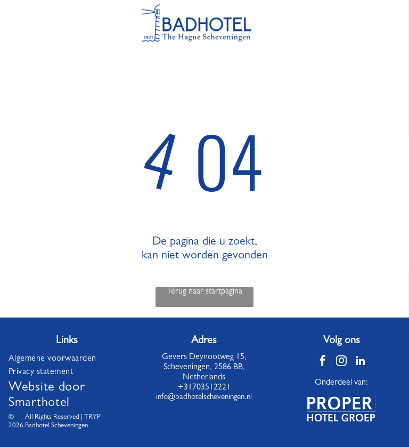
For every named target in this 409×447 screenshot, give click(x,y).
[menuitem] (67, 359)
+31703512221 (204, 388)
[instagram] (341, 362)
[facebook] (323, 362)
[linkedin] (360, 362)
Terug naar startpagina (204, 292)
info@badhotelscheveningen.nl (204, 398)
